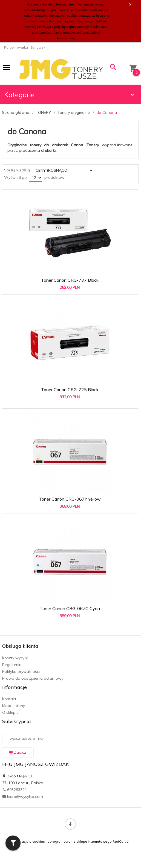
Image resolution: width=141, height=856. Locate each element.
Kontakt (9, 698)
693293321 (14, 789)
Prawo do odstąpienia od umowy (32, 678)
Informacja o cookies (28, 841)
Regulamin (11, 664)
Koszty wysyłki (15, 657)
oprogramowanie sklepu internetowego (79, 841)
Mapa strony (13, 705)
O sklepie (10, 712)
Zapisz (17, 752)
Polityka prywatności (21, 671)
